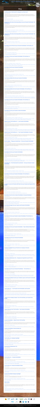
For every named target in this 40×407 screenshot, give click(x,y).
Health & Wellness (10, 63)
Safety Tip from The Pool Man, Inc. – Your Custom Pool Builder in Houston (19, 132)
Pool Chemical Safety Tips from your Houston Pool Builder (16, 78)
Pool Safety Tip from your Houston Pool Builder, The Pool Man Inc (17, 173)
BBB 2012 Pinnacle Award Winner (9, 75)
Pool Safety (13, 52)
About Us (34, 1)
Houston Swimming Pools (14, 317)
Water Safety (7, 382)
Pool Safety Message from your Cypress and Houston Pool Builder (17, 205)
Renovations (24, 1)
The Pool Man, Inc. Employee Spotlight (12, 338)
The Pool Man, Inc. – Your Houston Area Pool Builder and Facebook (17, 288)
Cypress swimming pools (28, 53)
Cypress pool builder (15, 75)
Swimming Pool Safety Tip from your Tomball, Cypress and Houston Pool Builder (20, 277)
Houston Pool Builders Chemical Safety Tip (13, 328)
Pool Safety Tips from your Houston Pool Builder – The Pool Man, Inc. (18, 268)
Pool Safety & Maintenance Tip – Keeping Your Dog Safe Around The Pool (19, 257)
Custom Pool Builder (8, 53)
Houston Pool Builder (12, 53)
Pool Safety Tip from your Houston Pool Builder (14, 152)
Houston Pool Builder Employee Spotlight (13, 373)
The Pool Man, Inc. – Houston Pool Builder (13, 357)
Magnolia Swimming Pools (20, 317)
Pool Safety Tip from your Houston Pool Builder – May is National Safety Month (20, 226)
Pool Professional (33, 317)
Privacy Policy (34, 405)
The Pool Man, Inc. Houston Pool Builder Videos (14, 365)
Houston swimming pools (8, 65)
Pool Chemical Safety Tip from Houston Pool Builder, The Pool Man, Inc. (18, 88)
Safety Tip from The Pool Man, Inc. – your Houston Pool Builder (17, 121)
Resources (30, 1)
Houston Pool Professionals (25, 118)
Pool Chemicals (24, 86)
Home (10, 1)
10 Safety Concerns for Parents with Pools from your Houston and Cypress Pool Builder (20, 184)
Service (21, 1)
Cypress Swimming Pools (8, 317)
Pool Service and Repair (9, 363)
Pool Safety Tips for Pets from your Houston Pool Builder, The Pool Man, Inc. (19, 45)
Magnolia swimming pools (9, 54)
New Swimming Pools (9, 52)
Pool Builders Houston (25, 317)
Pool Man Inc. (16, 53)
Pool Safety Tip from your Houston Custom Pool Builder (15, 110)
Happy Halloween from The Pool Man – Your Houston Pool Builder (17, 309)
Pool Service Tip (18, 97)
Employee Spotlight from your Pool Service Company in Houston (17, 247)
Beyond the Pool (18, 1)
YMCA (14, 286)
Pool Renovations (28, 389)
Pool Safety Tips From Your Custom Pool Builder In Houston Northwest (18, 195)
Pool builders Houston (14, 54)
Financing (28, 1)
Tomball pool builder (12, 286)
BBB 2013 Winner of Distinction (27, 64)
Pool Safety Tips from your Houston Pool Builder (14, 67)
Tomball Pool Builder (23, 53)
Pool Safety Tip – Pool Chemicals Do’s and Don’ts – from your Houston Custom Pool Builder (19, 163)
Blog (36, 1)
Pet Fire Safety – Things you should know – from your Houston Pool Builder (19, 141)
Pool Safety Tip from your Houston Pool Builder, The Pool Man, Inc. (17, 56)
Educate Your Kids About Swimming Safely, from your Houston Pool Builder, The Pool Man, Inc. (20, 23)
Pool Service (33, 86)
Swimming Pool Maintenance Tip (11, 346)
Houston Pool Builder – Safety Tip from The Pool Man (15, 320)
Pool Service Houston (12, 255)
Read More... (6, 17)
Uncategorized (21, 334)
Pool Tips (15, 52)
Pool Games (12, 64)
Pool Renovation (12, 106)
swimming (12, 355)
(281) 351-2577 (37, 2)
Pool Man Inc (12, 97)
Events (7, 63)
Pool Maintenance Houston (7, 97)
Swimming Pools (13, 1)
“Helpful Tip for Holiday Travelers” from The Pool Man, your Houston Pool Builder (19, 298)
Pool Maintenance (13, 170)
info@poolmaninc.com (30, 405)
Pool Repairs (16, 117)
